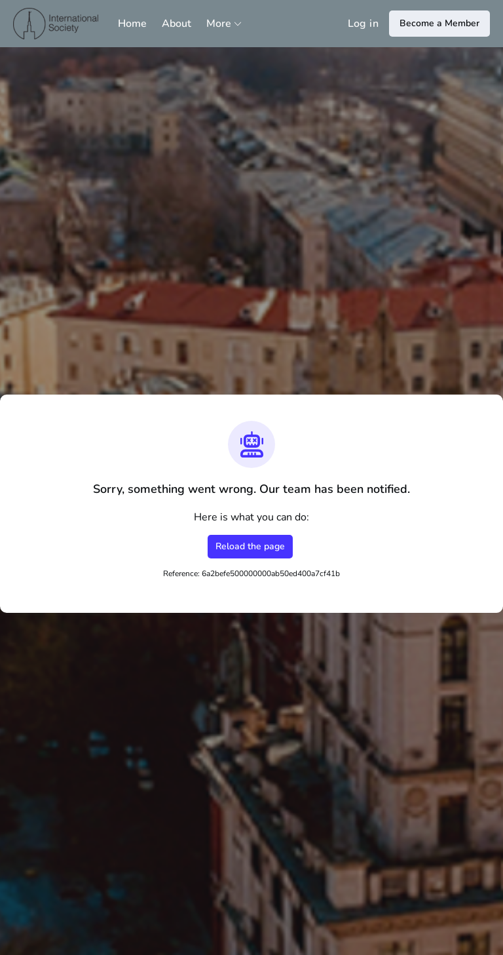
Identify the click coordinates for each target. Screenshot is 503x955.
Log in (363, 23)
